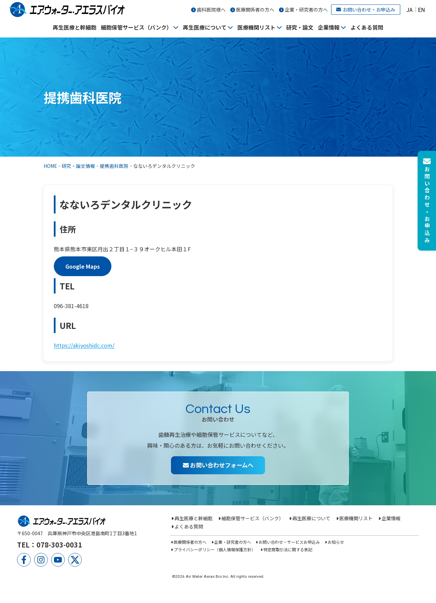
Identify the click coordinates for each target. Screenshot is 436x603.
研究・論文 (299, 27)
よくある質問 (367, 27)
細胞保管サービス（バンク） (136, 27)
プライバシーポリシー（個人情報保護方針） (214, 549)
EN (421, 9)
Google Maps (82, 266)
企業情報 (329, 27)
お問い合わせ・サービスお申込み (289, 542)
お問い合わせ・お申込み (365, 9)
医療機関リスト (256, 27)
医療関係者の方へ (255, 9)
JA (409, 9)
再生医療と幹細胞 (74, 27)
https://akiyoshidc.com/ (84, 345)
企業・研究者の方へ (306, 9)
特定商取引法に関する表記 (287, 549)
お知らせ (336, 542)
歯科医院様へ (211, 9)
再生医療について (205, 27)
